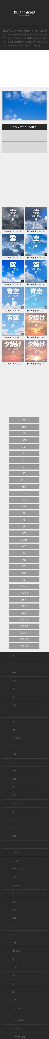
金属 (14, 779)
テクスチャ (17, 738)
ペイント (16, 894)
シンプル (16, 861)
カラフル (16, 853)
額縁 (14, 836)
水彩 (14, 795)
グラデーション (18, 877)
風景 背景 (24, 639)
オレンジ (16, 951)
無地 (14, 918)
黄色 (14, 943)
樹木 (24, 573)
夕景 (24, 447)
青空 (24, 427)
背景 (14, 902)
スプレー (16, 885)
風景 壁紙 (24, 646)
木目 (14, 754)
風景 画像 (24, 626)
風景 (24, 613)
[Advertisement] (24, 70)
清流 (24, 566)
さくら (24, 480)
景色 (24, 606)
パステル (16, 1008)
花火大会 (24, 593)
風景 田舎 (24, 619)
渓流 (24, 560)
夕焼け (24, 440)
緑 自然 (24, 586)
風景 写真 (24, 633)
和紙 (14, 771)
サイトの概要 (17, 1020)
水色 (14, 1000)
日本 (24, 600)
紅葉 (24, 486)
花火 (24, 500)
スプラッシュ (17, 869)
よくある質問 (17, 1029)
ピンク (15, 967)
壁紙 (14, 910)
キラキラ (16, 804)
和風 (24, 506)
